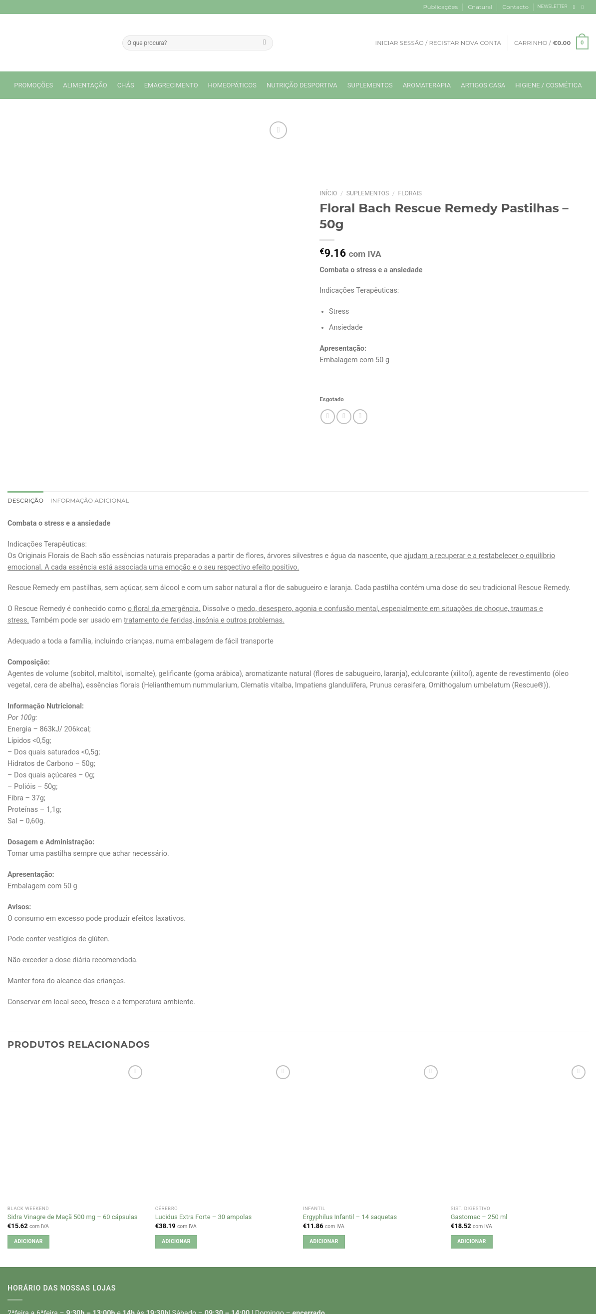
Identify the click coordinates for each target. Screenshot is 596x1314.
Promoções (33, 85)
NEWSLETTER (553, 6)
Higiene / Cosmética (548, 85)
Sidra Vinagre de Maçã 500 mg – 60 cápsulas (72, 1217)
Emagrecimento (171, 85)
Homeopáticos (232, 85)
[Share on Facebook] (327, 416)
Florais (410, 193)
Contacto (516, 6)
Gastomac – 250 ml (479, 1217)
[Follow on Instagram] (584, 7)
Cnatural (480, 6)
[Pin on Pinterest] (360, 416)
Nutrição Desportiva (302, 85)
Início (328, 193)
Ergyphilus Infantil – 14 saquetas (350, 1217)
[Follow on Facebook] (576, 7)
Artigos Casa (483, 85)
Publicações (440, 6)
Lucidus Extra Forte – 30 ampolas (203, 1217)
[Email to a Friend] (343, 416)
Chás (125, 85)
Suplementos (370, 85)
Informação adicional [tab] (89, 500)
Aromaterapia (427, 85)
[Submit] (264, 42)
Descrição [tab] (25, 500)
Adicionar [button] (28, 1241)
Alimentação (85, 85)
